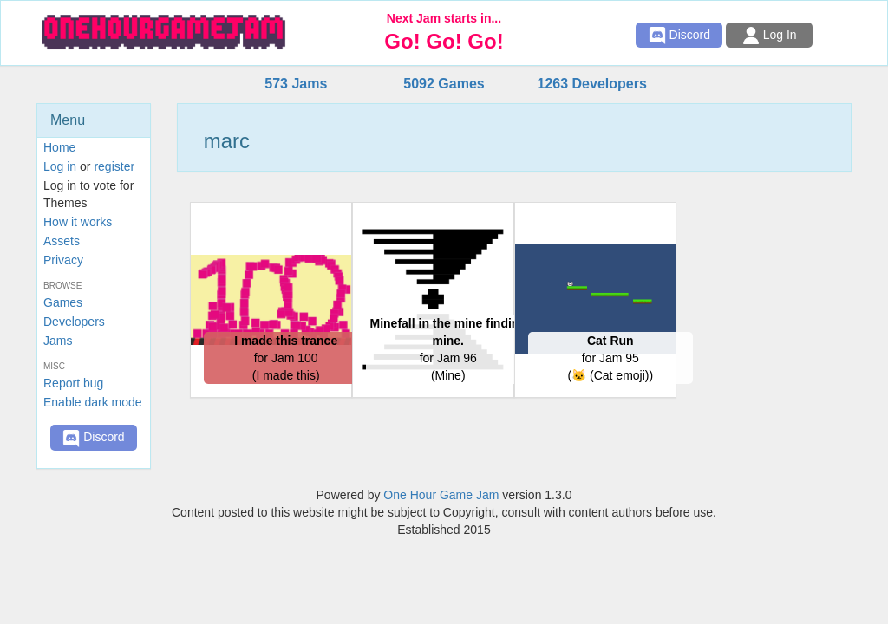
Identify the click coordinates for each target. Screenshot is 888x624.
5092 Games (443, 83)
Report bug (73, 383)
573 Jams (295, 83)
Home (59, 147)
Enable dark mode (92, 402)
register (114, 166)
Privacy (63, 260)
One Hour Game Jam (441, 495)
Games (62, 302)
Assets (61, 241)
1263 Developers (591, 83)
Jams (57, 341)
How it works (77, 222)
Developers (74, 321)
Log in (59, 166)
